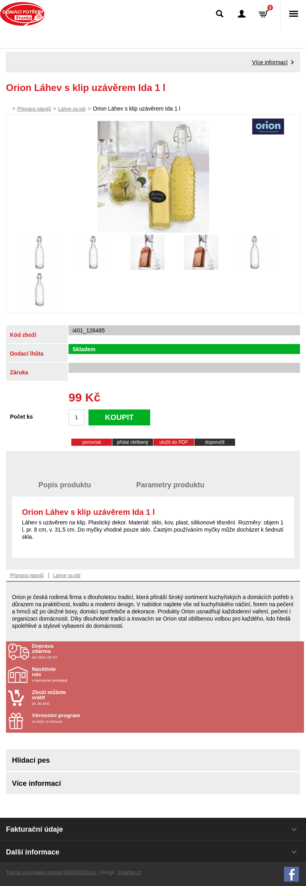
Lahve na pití (72, 109)
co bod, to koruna (78, 718)
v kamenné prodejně (78, 674)
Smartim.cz (129, 872)
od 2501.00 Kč (167, 651)
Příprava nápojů (34, 109)
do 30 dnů (78, 698)
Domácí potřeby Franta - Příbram (22, 14)
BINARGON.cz (80, 872)
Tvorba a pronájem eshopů (34, 872)
